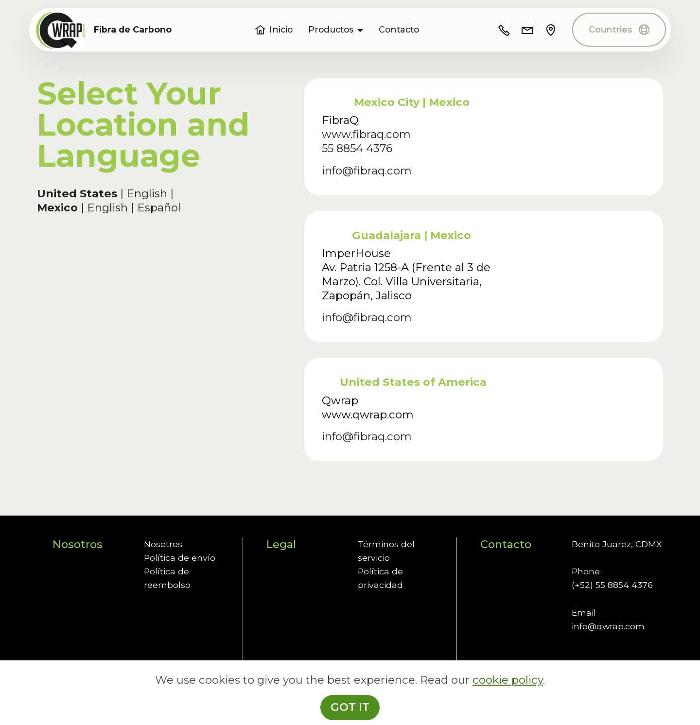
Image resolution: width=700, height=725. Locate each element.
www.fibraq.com (366, 134)
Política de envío (179, 557)
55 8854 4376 (357, 148)
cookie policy (507, 701)
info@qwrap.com (608, 626)
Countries (619, 29)
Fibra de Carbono (133, 29)
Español (159, 207)
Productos (330, 29)
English (148, 193)
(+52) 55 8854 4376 (612, 585)
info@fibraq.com (367, 170)
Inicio (274, 29)
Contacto (399, 29)
